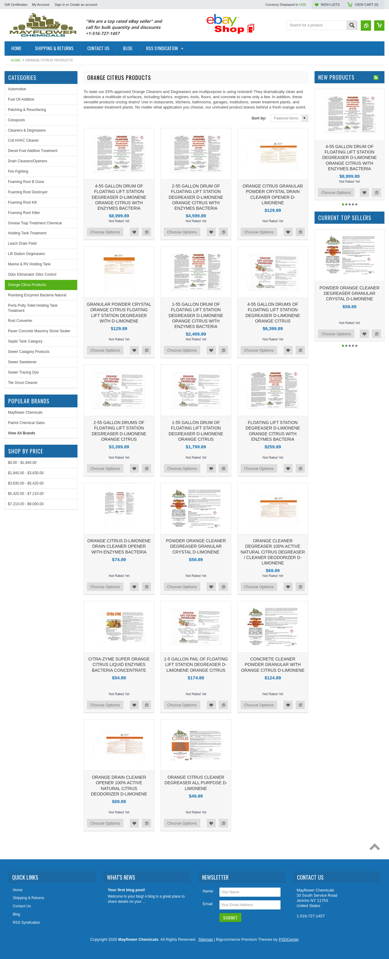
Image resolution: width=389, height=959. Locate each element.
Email (208, 904)
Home (16, 60)
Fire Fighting (18, 171)
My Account (40, 4)
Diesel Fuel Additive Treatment (32, 151)
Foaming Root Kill (22, 202)
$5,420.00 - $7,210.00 (25, 494)
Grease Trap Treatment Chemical (35, 223)
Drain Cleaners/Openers (27, 161)
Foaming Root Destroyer (28, 192)
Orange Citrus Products (27, 285)
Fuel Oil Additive (21, 99)
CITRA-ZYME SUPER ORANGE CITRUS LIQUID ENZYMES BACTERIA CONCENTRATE (119, 664)
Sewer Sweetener (22, 362)
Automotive (17, 89)
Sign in (60, 4)
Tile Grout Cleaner (23, 383)
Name (208, 891)
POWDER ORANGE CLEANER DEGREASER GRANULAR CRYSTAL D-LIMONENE (196, 546)
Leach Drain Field (22, 243)
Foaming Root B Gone (26, 182)
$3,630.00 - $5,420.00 (25, 483)
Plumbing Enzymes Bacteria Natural (37, 295)
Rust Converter (20, 321)
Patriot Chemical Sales (26, 423)
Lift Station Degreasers (26, 254)
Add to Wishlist (134, 232)
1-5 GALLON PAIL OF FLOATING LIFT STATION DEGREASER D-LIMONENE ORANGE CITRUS (196, 664)
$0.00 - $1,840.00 (22, 463)
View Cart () (366, 4)
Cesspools (16, 120)
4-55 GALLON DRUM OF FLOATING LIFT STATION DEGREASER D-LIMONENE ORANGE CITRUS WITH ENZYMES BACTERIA (119, 197)
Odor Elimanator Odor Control (32, 274)
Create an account (83, 4)
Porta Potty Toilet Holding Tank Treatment (32, 308)
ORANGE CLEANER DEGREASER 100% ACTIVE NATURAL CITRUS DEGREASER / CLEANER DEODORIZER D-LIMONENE (273, 551)
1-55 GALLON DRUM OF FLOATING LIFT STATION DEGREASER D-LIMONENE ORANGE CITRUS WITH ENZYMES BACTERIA (196, 315)
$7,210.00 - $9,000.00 (25, 504)
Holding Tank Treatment (27, 233)
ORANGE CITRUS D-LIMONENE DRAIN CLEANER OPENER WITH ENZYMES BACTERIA (118, 546)
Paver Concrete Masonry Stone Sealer (39, 331)
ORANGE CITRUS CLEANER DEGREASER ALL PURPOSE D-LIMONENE (195, 783)
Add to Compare (146, 232)
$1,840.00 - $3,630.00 (25, 473)
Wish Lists (330, 4)
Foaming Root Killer (24, 213)
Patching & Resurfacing (27, 110)
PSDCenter (289, 939)
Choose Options (105, 232)
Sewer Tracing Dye (23, 372)
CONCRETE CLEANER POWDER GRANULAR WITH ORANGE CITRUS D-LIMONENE (272, 664)
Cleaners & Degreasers (27, 130)
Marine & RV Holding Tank (29, 264)
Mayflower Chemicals (25, 412)
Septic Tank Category (25, 341)
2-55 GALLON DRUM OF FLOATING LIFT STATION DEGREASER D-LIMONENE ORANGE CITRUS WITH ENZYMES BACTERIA (196, 197)
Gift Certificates (16, 4)
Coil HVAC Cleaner (23, 140)
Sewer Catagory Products (29, 352)
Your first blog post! (126, 890)
